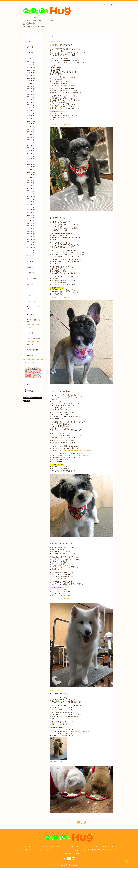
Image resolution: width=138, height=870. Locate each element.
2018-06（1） (31, 201)
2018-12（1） (31, 191)
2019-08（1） (31, 169)
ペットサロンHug (65, 864)
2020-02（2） (31, 156)
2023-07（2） (31, 97)
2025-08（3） (31, 67)
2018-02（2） (31, 212)
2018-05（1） (31, 204)
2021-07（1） (31, 132)
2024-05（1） (31, 83)
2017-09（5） (31, 226)
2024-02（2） (31, 89)
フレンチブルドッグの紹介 (59, 218)
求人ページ (30, 41)
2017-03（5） (31, 242)
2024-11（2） (31, 78)
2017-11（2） (31, 220)
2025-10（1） (31, 64)
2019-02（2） (31, 185)
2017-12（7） (31, 218)
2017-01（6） (31, 247)
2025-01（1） (31, 75)
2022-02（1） (31, 121)
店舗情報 (29, 47)
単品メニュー (31, 267)
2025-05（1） (31, 70)
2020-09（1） (31, 145)
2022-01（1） (31, 124)
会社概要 (29, 333)
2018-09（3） (31, 196)
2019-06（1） (31, 175)
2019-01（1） (31, 188)
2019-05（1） (31, 177)
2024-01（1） (31, 91)
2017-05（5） (31, 236)
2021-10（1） (31, 129)
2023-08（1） (31, 94)
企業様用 (29, 355)
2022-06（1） (31, 113)
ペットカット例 (31, 290)
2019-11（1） (31, 161)
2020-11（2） (31, 142)
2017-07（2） (31, 231)
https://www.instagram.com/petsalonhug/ (77, 450)
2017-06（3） (31, 234)
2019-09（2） (31, 166)
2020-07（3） (31, 148)
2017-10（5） (31, 223)
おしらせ (29, 58)
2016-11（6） (31, 252)
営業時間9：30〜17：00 (31, 367)
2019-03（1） (31, 183)
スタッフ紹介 (31, 301)
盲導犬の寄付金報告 (33, 338)
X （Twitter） (31, 314)
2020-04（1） (31, 150)
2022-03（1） (31, 118)
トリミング (30, 261)
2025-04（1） (31, 72)
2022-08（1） (31, 110)
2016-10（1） (31, 255)
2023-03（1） (31, 102)
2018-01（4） (31, 215)
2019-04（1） (31, 180)
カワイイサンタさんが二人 (59, 694)
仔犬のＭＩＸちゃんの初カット (61, 391)
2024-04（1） (31, 86)
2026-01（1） (31, 62)
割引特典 (29, 284)
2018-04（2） (31, 207)
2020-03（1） (31, 153)
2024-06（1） (31, 81)
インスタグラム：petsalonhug (60, 124)
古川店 (28, 327)
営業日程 (29, 52)
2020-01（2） (31, 158)
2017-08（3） (31, 228)
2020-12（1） (31, 140)
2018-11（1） (31, 193)
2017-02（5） (31, 244)
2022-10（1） (31, 107)
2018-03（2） (31, 209)
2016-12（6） (31, 250)
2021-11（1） (31, 126)
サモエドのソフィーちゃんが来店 (62, 543)
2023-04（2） (31, 99)
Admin (74, 865)
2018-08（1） (31, 199)
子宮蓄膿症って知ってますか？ (61, 45)
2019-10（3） (31, 164)
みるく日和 (30, 344)
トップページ (31, 35)
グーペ (69, 865)
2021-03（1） (31, 134)
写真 (28, 295)
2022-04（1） (31, 115)
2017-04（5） (31, 239)
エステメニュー (31, 273)
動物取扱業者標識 (32, 350)
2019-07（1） (31, 172)
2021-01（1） (31, 137)
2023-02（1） (31, 105)
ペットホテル (31, 278)
